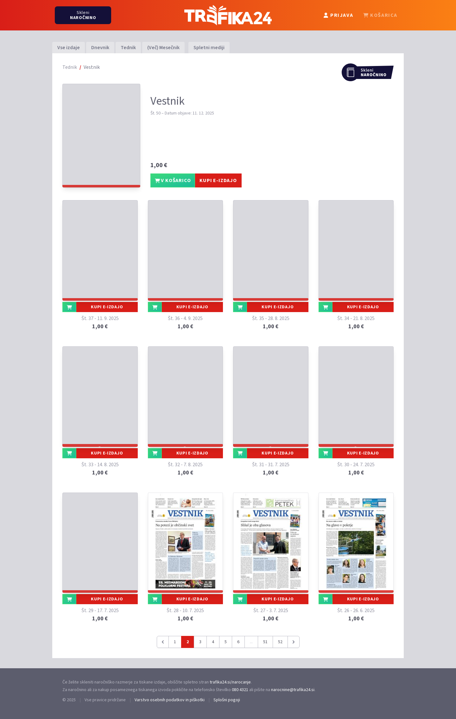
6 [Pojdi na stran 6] (238, 642)
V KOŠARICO (173, 180)
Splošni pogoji (226, 700)
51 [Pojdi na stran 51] (265, 642)
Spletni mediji (209, 47)
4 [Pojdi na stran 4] (213, 642)
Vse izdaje (68, 47)
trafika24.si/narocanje (230, 682)
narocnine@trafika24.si (292, 690)
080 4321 (240, 690)
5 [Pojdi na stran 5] (226, 642)
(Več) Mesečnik (163, 47)
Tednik (128, 47)
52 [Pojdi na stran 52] (280, 642)
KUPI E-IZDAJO (218, 180)
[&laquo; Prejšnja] (163, 642)
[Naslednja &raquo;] (294, 642)
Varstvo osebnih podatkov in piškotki (170, 700)
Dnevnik (100, 47)
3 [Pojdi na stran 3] (200, 642)
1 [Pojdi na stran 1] (175, 642)
